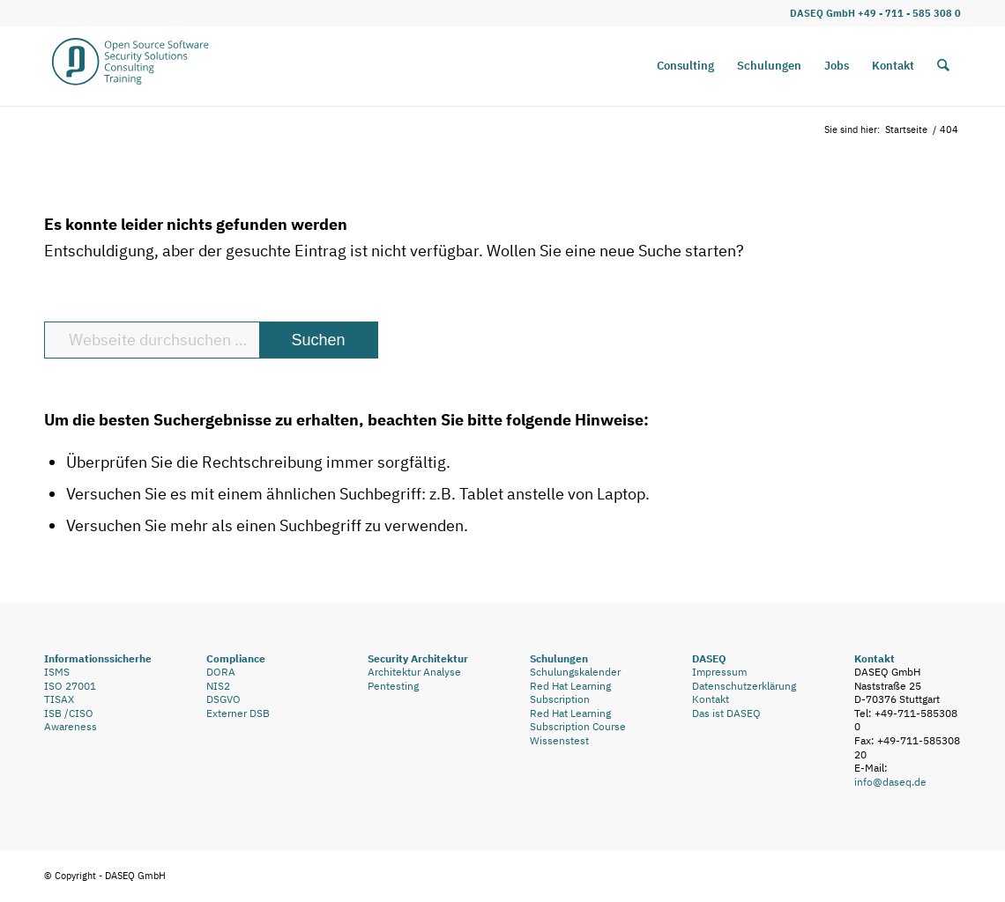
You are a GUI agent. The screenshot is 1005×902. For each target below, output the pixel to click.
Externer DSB (238, 713)
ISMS (57, 671)
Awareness (70, 726)
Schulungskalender (575, 671)
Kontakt (710, 699)
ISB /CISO (68, 713)
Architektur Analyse (414, 671)
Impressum (719, 671)
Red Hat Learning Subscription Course (578, 720)
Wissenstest (559, 740)
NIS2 (218, 685)
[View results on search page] (317, 340)
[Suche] (944, 66)
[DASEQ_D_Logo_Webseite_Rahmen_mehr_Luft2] (130, 66)
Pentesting (393, 685)
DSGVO (223, 699)
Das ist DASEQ (726, 713)
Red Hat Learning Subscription (570, 692)
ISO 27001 (70, 685)
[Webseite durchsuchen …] (211, 340)
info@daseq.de (890, 781)
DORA (220, 671)
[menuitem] (686, 66)
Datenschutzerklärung (744, 685)
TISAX (59, 699)
